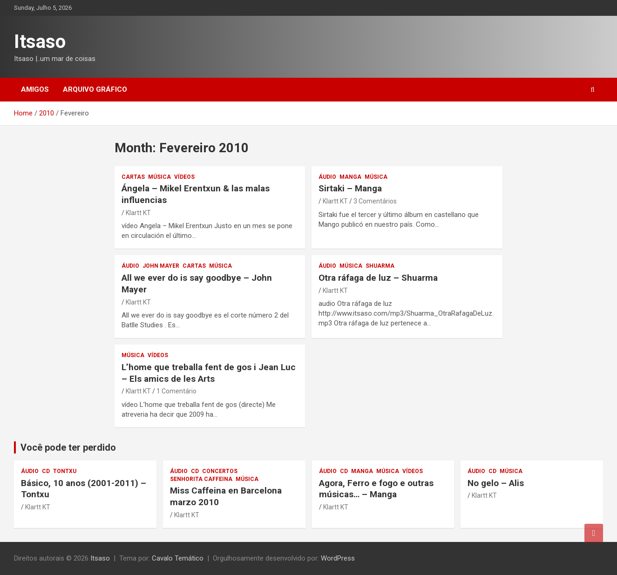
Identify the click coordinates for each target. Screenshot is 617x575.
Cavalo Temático (177, 558)
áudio (327, 177)
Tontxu (64, 471)
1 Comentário (176, 391)
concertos (219, 471)
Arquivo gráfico (95, 89)
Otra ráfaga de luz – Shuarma (378, 277)
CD (46, 471)
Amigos (35, 89)
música (159, 177)
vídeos (184, 177)
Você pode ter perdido (68, 447)
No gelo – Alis (496, 483)
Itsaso (40, 42)
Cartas (133, 177)
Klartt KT (138, 212)
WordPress (338, 558)
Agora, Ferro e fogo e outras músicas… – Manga (376, 489)
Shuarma (380, 266)
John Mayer (160, 266)
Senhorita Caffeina (201, 479)
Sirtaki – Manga (350, 188)
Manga (350, 177)
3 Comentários (375, 201)
